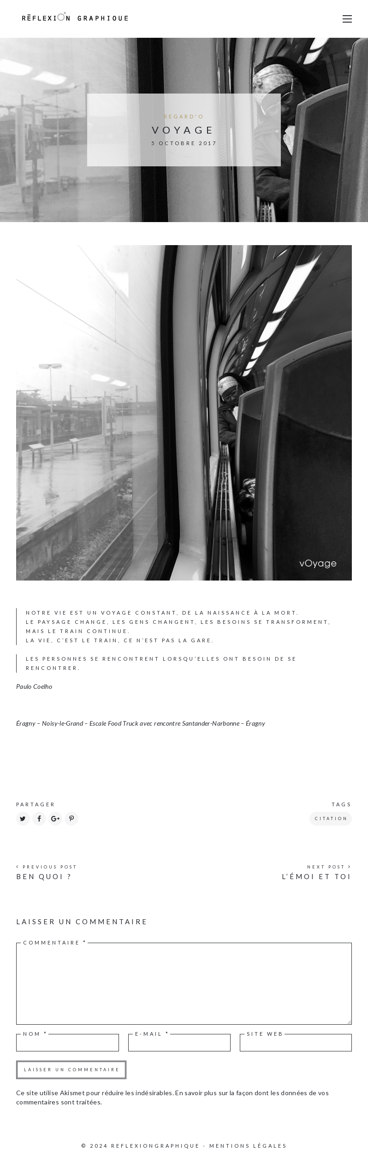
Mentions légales (248, 1146)
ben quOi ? (44, 876)
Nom (35, 1033)
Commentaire (55, 942)
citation (331, 818)
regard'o (184, 116)
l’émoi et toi (317, 876)
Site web (265, 1033)
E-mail (152, 1033)
